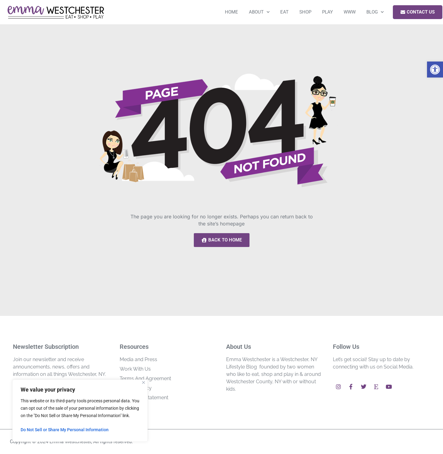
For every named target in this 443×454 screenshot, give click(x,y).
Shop (305, 12)
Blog (375, 12)
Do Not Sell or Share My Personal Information (65, 429)
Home (231, 12)
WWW (350, 12)
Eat (284, 12)
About (259, 12)
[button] (435, 70)
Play (327, 12)
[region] (80, 411)
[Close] (143, 382)
